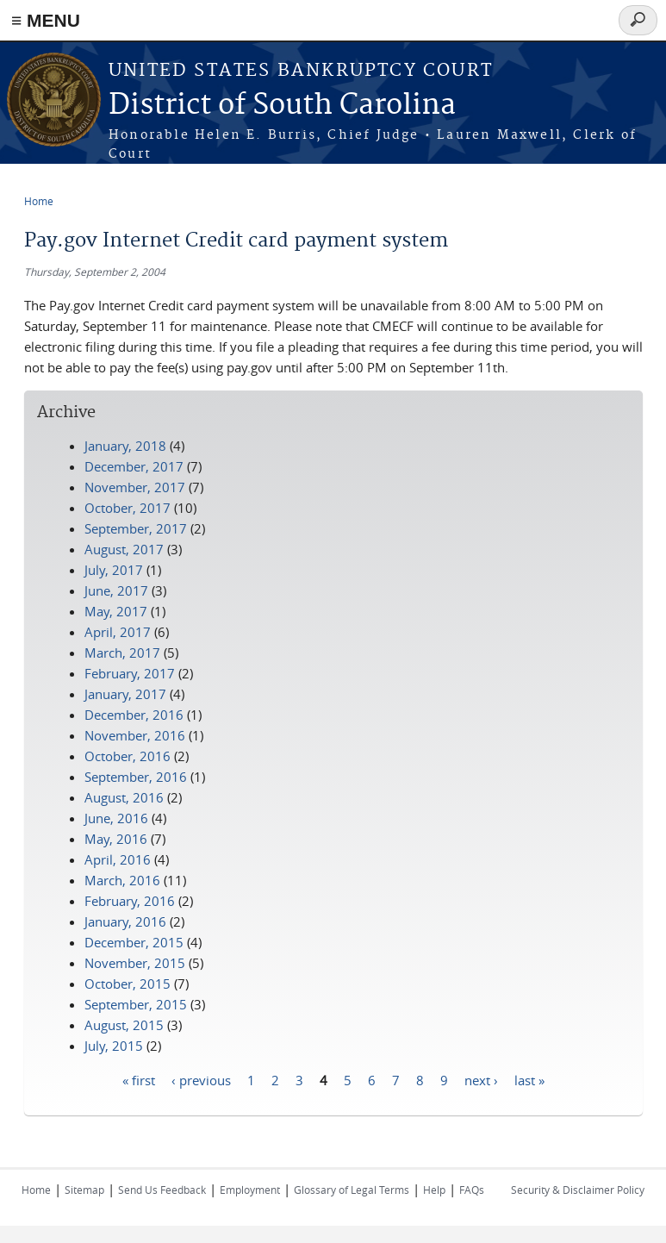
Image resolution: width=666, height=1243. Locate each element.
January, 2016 (125, 921)
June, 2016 (116, 818)
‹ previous (201, 1079)
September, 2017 (135, 528)
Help (434, 1189)
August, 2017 (124, 549)
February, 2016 (129, 900)
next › (481, 1079)
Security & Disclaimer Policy (577, 1189)
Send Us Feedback (162, 1189)
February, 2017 (129, 673)
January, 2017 (125, 694)
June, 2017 (116, 590)
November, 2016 (134, 735)
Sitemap (84, 1189)
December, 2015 (134, 942)
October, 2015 (127, 983)
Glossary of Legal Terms (351, 1189)
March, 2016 (122, 880)
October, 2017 (127, 507)
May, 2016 (115, 838)
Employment (250, 1189)
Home (38, 201)
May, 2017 (115, 611)
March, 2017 (122, 652)
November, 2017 (134, 487)
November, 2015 (134, 962)
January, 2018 (125, 445)
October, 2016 (127, 756)
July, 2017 (113, 569)
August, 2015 (124, 1025)
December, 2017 (134, 466)
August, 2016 (124, 797)
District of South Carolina (282, 105)
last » (529, 1079)
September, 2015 (135, 1004)
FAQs (471, 1189)
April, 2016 (117, 859)
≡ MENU (45, 20)
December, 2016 (134, 714)
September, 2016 (135, 776)
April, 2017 (117, 631)
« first (138, 1079)
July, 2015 (113, 1045)
